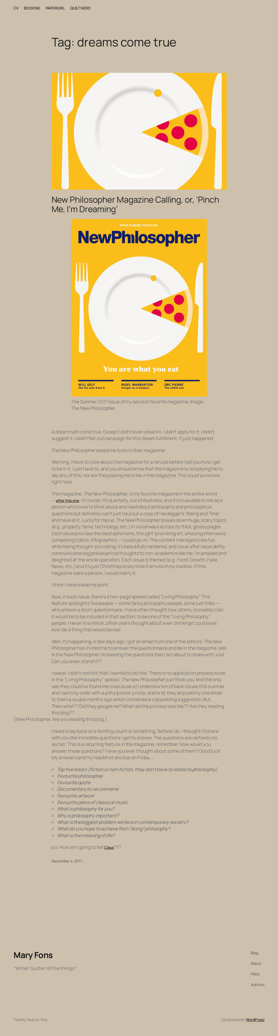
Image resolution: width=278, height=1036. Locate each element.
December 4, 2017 (67, 861)
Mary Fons (33, 954)
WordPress (255, 1019)
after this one (67, 500)
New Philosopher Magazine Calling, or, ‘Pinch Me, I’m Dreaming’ (135, 204)
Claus (109, 847)
